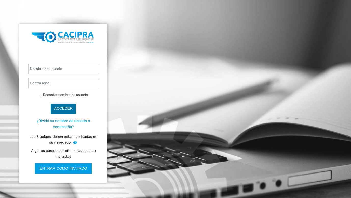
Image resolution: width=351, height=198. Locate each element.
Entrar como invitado (63, 168)
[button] (75, 143)
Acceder (63, 108)
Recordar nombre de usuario (65, 95)
